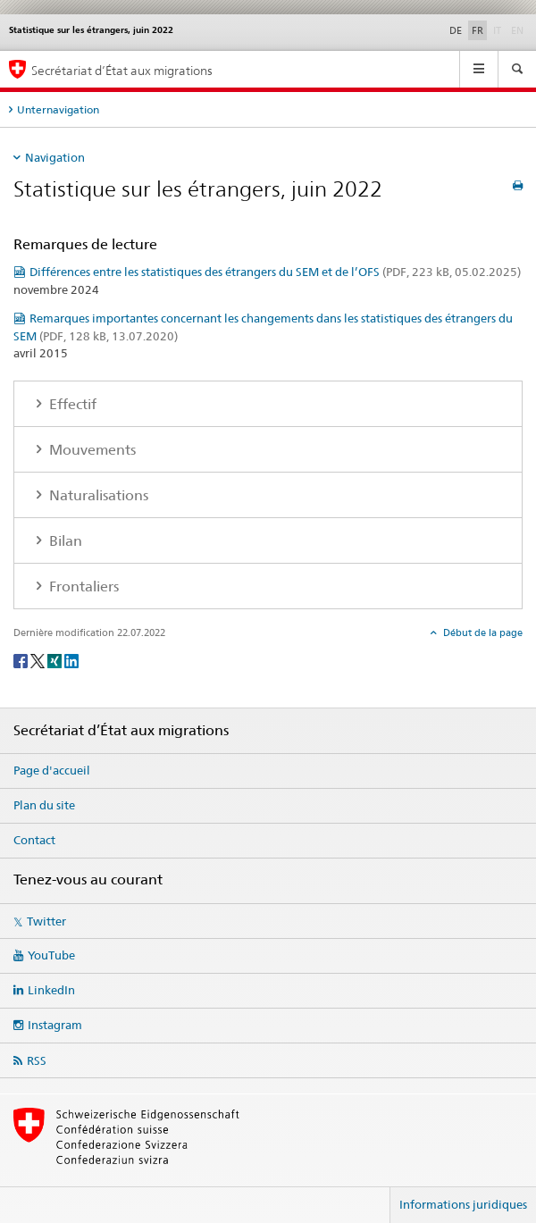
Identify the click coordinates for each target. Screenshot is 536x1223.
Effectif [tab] (71, 404)
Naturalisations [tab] (97, 495)
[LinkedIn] (71, 659)
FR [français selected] (477, 30)
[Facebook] (21, 659)
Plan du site (44, 805)
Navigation (55, 157)
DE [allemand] (455, 30)
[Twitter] (38, 659)
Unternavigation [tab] (58, 109)
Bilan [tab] (64, 540)
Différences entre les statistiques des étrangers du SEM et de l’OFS (275, 271)
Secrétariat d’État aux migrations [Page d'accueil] (122, 70)
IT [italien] (499, 29)
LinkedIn (51, 990)
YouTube (51, 955)
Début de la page (481, 632)
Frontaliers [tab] (82, 586)
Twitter (46, 921)
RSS (36, 1060)
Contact (34, 840)
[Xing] (55, 659)
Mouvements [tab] (91, 449)
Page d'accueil (51, 770)
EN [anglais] (519, 29)
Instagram (55, 1025)
